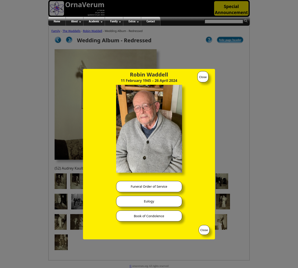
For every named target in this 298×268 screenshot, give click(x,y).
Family (115, 21)
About (76, 21)
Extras (134, 21)
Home (57, 21)
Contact (151, 21)
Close (203, 77)
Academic (96, 21)
